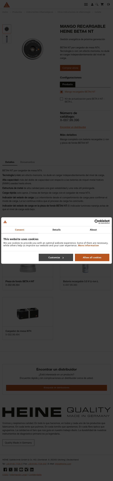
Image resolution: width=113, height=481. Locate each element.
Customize (56, 257)
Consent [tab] (19, 229)
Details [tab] (56, 229)
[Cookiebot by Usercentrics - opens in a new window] (97, 221)
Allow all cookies (92, 257)
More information (88, 245)
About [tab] (93, 229)
